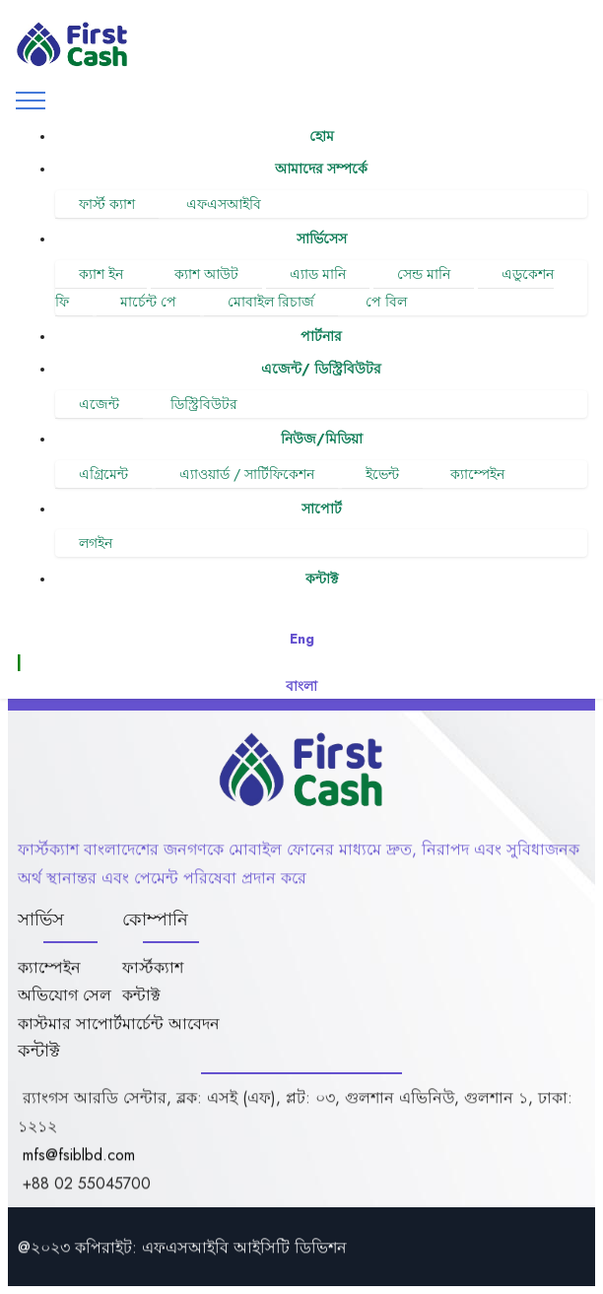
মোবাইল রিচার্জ (271, 301)
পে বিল (386, 301)
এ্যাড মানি (318, 274)
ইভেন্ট (382, 474)
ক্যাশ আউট (206, 274)
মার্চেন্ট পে (148, 301)
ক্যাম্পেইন (477, 474)
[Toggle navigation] (31, 100)
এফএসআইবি (223, 204)
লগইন (95, 543)
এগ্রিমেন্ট (103, 474)
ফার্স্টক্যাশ (152, 990)
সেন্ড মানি (423, 274)
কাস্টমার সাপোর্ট (70, 1046)
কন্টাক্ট (141, 1017)
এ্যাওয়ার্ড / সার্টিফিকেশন (246, 474)
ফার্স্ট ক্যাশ (107, 204)
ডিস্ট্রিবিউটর (203, 404)
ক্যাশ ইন (101, 274)
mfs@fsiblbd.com (79, 1177)
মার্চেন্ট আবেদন (171, 1046)
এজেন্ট (99, 404)
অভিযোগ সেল (64, 1017)
